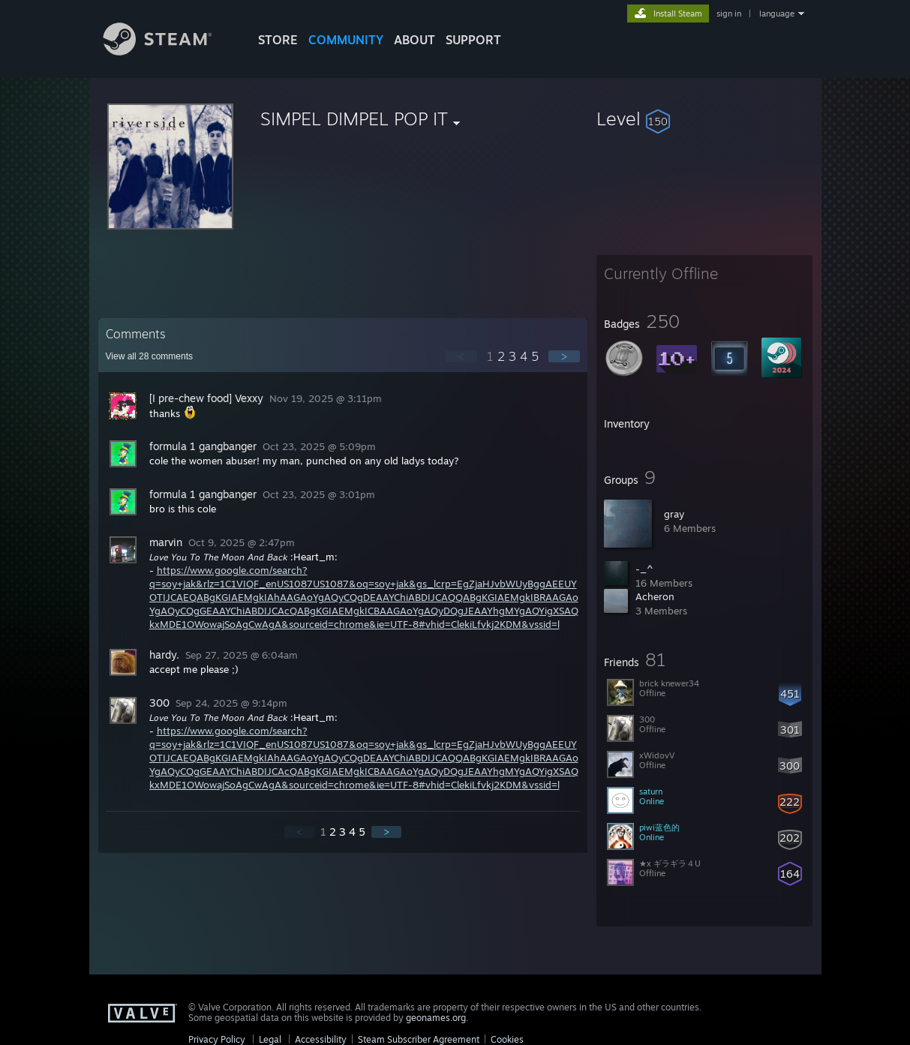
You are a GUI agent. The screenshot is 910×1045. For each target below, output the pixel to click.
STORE (278, 39)
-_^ (644, 569)
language (776, 13)
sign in (728, 13)
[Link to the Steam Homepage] (169, 51)
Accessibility (321, 1039)
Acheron (654, 596)
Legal (270, 1039)
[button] (704, 119)
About (414, 39)
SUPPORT (473, 39)
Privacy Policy (216, 1039)
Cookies (507, 1039)
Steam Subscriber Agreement (418, 1039)
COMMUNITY (345, 39)
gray (674, 514)
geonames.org (436, 1017)
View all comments (150, 356)
